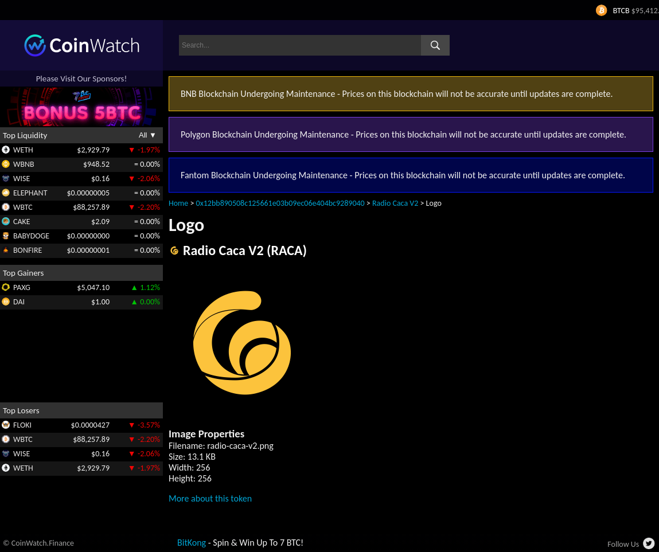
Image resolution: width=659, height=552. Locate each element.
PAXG (21, 287)
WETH (23, 150)
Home (178, 203)
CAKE (21, 221)
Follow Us (623, 544)
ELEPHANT (30, 193)
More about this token (210, 498)
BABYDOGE (31, 236)
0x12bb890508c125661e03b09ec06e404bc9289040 (280, 203)
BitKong (191, 542)
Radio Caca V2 (395, 203)
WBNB (23, 164)
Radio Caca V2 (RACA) (245, 250)
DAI (19, 302)
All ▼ (148, 135)
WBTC (23, 207)
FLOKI (22, 425)
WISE (21, 178)
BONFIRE (27, 250)
